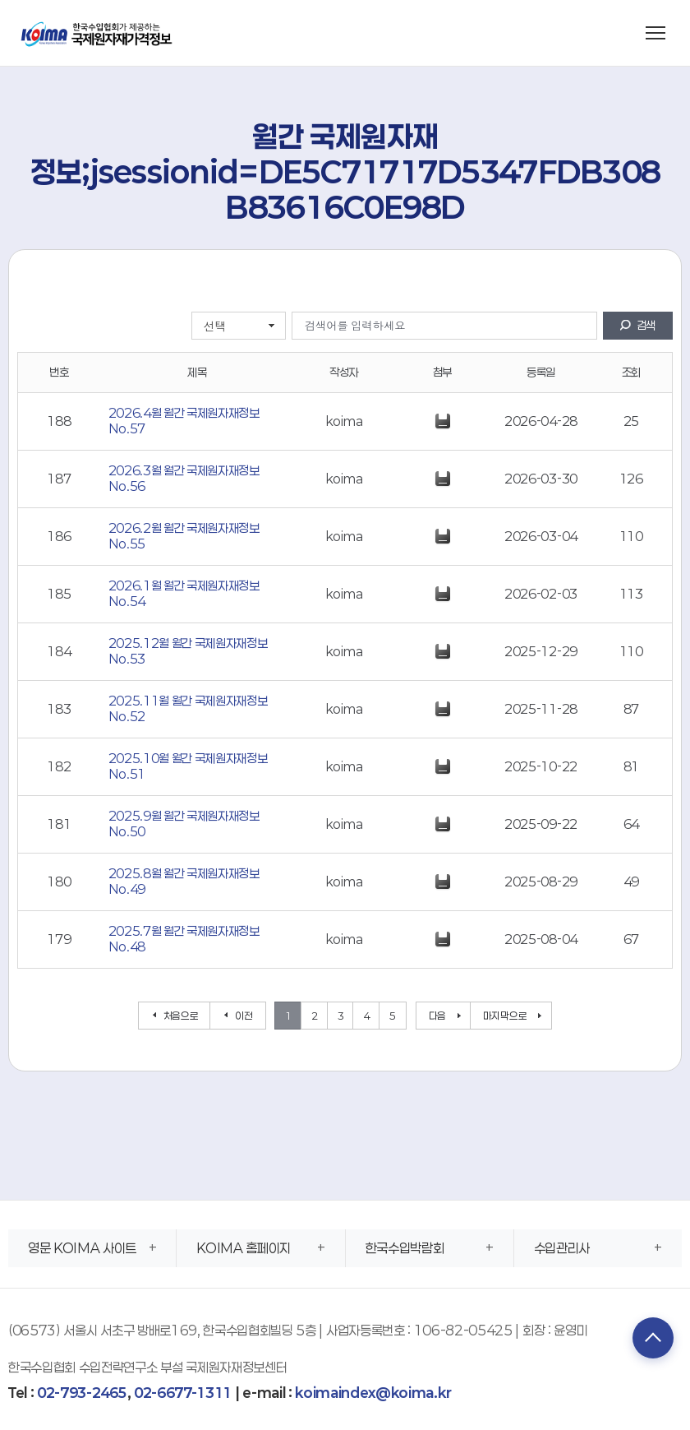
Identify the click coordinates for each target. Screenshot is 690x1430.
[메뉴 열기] (655, 33)
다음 (437, 1015)
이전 (243, 1015)
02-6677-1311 (183, 1392)
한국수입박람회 (405, 1248)
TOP (653, 1337)
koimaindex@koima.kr (373, 1392)
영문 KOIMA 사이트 (82, 1248)
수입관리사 (562, 1248)
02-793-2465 (81, 1392)
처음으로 (181, 1015)
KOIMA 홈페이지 (243, 1248)
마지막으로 (505, 1015)
